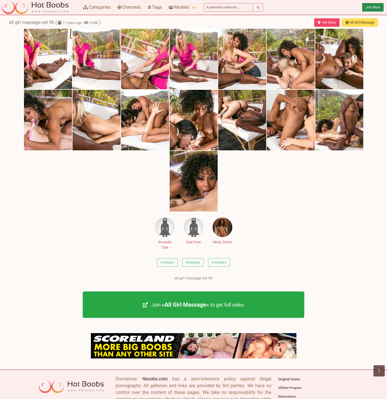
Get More (327, 22)
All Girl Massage (360, 22)
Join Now (373, 7)
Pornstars (219, 262)
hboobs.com (155, 379)
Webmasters (287, 396)
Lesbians (167, 262)
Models (179, 7)
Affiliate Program (290, 388)
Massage (193, 262)
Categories (97, 7)
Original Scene (289, 379)
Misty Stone (222, 230)
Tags (155, 7)
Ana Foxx (194, 230)
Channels (129, 7)
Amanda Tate (165, 233)
